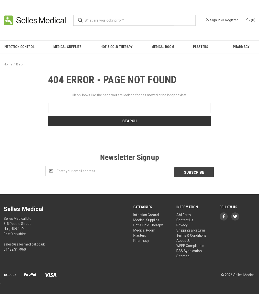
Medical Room (162, 47)
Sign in (215, 20)
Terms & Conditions (191, 234)
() (250, 20)
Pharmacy (241, 47)
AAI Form (183, 214)
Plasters (200, 47)
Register (231, 20)
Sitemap (183, 255)
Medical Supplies (67, 47)
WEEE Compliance (190, 244)
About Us (183, 239)
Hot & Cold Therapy (117, 47)
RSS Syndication (189, 250)
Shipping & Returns (191, 229)
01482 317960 (15, 248)
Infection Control (19, 47)
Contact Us (184, 219)
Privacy (182, 224)
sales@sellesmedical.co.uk (24, 243)
